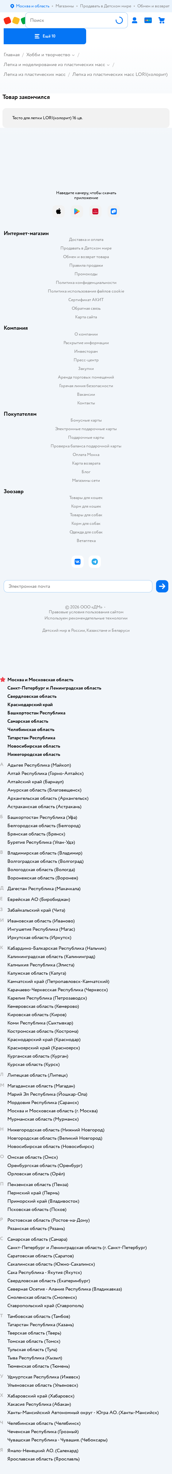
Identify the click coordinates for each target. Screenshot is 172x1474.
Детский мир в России (63, 630)
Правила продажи (86, 265)
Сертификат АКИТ (86, 299)
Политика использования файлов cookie (86, 291)
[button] (45, 36)
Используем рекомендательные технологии (86, 618)
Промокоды (86, 274)
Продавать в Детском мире (86, 248)
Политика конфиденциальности (86, 282)
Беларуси (121, 630)
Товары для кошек (86, 497)
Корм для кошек (86, 506)
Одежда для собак (86, 532)
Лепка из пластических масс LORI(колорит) (120, 74)
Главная (12, 55)
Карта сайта (86, 317)
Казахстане (96, 630)
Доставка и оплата (86, 239)
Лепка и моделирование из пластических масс (54, 64)
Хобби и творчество (48, 55)
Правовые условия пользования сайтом (86, 612)
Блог (86, 471)
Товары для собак (86, 514)
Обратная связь (86, 308)
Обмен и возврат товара (86, 256)
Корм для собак (86, 523)
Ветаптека (86, 540)
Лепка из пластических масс (35, 74)
